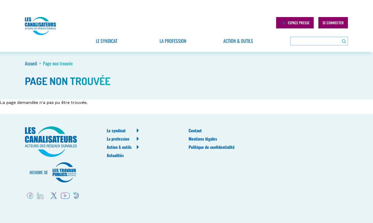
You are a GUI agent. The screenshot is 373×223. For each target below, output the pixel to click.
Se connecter (333, 22)
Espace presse (295, 22)
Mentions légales (203, 139)
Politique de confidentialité (212, 147)
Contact (195, 130)
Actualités (115, 155)
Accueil (31, 63)
